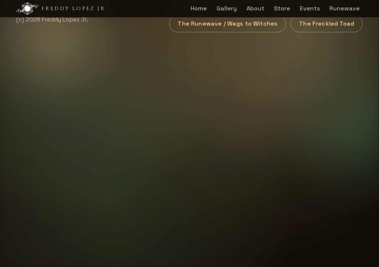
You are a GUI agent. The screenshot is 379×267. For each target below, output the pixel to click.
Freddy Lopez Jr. (61, 8)
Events (310, 8)
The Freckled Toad (326, 23)
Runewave (344, 8)
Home (199, 8)
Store (282, 8)
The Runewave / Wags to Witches (228, 23)
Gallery (227, 8)
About (255, 8)
